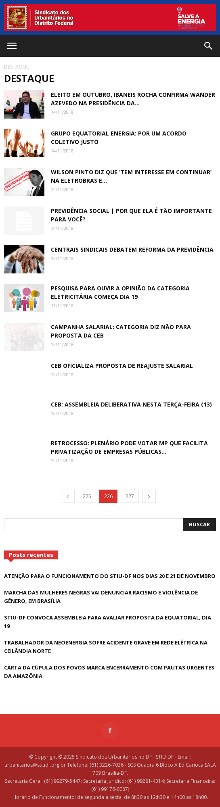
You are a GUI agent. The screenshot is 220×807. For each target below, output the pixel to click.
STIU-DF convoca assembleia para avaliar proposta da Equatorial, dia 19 (107, 622)
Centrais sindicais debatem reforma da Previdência (132, 249)
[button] (208, 46)
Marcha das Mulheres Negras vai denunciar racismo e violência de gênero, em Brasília (101, 597)
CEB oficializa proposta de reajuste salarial (122, 365)
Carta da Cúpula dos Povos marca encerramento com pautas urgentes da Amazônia (109, 672)
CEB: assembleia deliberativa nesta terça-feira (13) (131, 404)
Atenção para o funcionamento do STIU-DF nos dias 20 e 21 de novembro (110, 576)
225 (87, 496)
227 (130, 496)
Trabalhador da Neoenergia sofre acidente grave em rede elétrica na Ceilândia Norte (105, 647)
